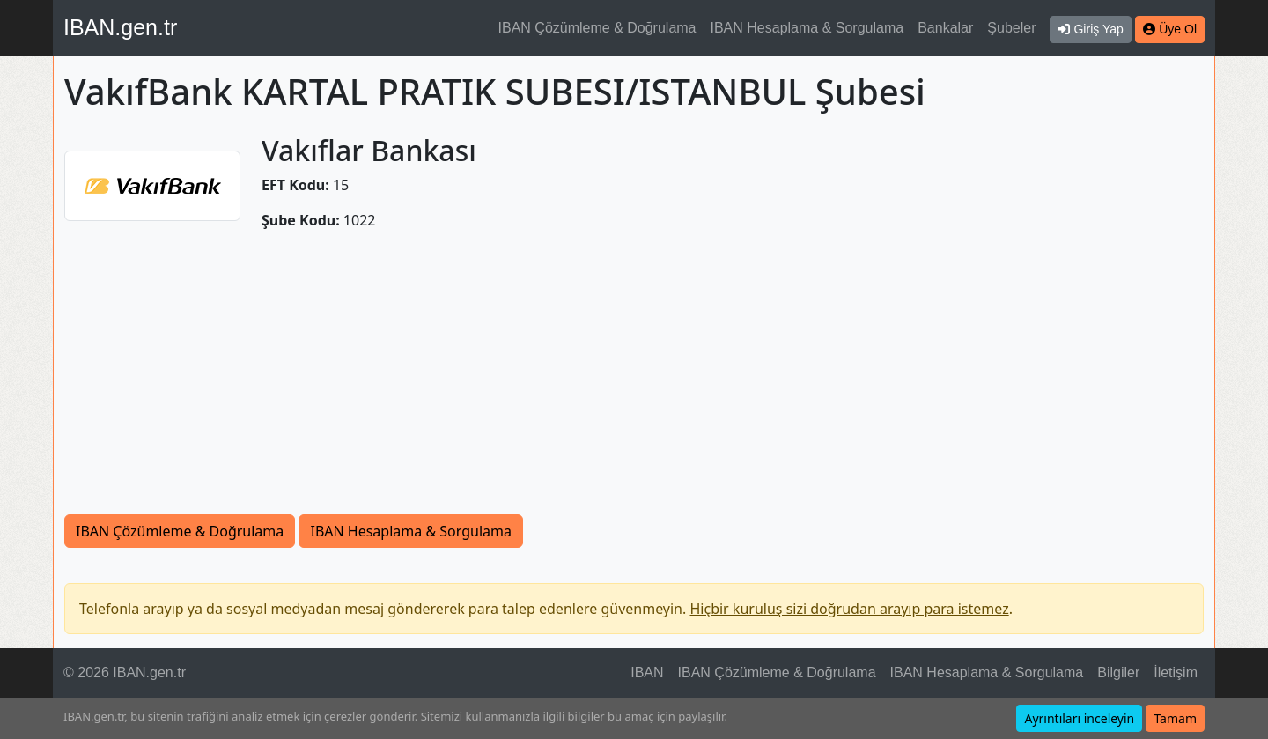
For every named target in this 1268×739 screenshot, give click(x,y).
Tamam (1175, 718)
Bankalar (945, 27)
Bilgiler (1118, 672)
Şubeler (1011, 27)
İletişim (1176, 672)
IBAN (646, 672)
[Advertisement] (634, 382)
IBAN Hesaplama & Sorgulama (807, 27)
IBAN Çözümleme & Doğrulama (597, 27)
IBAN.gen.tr (120, 27)
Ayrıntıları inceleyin (1079, 718)
